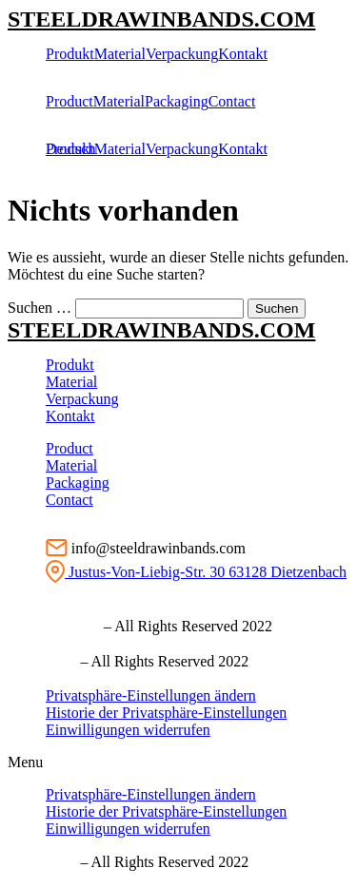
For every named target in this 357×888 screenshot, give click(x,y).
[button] (178, 762)
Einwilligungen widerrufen (128, 730)
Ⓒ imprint (42, 661)
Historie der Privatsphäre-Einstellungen (166, 713)
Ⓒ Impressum (54, 626)
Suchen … (39, 307)
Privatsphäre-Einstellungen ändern (151, 695)
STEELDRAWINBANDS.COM (161, 19)
